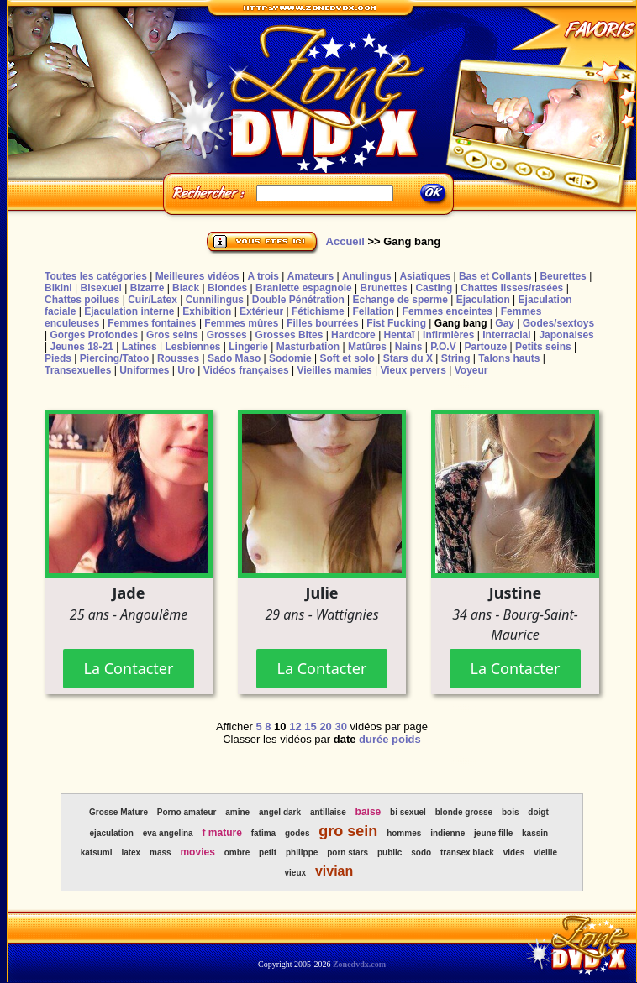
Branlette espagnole (303, 288)
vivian (334, 871)
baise (368, 812)
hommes (404, 833)
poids (406, 739)
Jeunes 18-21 (81, 347)
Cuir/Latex (152, 300)
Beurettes (563, 276)
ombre (237, 852)
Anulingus (367, 276)
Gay (504, 323)
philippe (302, 852)
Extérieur (261, 311)
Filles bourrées (322, 323)
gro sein (347, 831)
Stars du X (408, 358)
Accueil (345, 241)
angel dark (280, 812)
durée (373, 739)
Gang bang (460, 323)
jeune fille (493, 833)
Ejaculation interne (129, 311)
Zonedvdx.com (359, 964)
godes (297, 833)
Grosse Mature (118, 812)
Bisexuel (100, 288)
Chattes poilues (82, 300)
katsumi (97, 852)
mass (160, 852)
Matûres (367, 347)
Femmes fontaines (152, 323)
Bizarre (147, 288)
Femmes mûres (241, 323)
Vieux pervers (413, 370)
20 (325, 726)
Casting (433, 288)
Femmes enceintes (447, 311)
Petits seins (543, 347)
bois (510, 812)
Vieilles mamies (334, 370)
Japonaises (566, 335)
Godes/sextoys (558, 323)
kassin (535, 833)
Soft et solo (347, 358)
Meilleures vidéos (197, 276)
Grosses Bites (289, 335)
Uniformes (144, 370)
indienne (447, 833)
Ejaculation (483, 300)
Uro (186, 370)
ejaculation (112, 833)
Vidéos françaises (246, 370)
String (456, 358)
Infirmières (448, 335)
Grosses (227, 335)
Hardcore (353, 335)
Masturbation (308, 347)
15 (310, 726)
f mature (222, 833)
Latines (139, 347)
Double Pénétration (298, 300)
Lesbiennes (192, 347)
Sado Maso (234, 358)
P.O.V (442, 347)
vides (514, 852)
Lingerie (248, 347)
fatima (263, 833)
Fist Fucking (396, 323)
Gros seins (172, 335)
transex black (467, 852)
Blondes (227, 288)
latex (130, 852)
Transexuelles (78, 370)
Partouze (485, 347)
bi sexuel (408, 812)
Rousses (178, 358)
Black (185, 288)
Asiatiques (424, 276)
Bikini (58, 288)
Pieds (58, 358)
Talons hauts (509, 358)
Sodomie (290, 358)
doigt (538, 812)
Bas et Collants (495, 276)
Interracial (506, 335)
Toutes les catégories (96, 276)
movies (197, 852)
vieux (295, 872)
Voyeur (471, 370)
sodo (421, 852)
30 (340, 726)
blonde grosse (463, 812)
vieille (545, 852)
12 (295, 726)
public (389, 852)
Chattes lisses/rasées (512, 288)
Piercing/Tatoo (114, 358)
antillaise (328, 812)
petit (267, 852)
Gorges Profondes (94, 335)
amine (237, 812)
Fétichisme (318, 311)
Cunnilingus (215, 300)
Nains (409, 347)
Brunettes (384, 288)
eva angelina (168, 833)
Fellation (372, 311)
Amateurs (310, 276)
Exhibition (206, 311)
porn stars (347, 852)
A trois (263, 276)
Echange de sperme (400, 300)
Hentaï (399, 335)
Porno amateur (187, 812)
